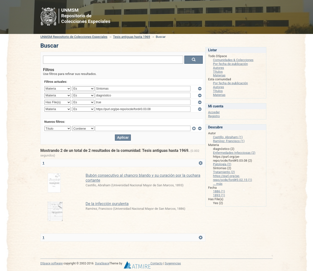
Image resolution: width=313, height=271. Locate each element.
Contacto (157, 263)
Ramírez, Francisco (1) (229, 141)
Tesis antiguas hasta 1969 (131, 37)
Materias (219, 75)
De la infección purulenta (107, 203)
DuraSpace (102, 263)
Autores (218, 68)
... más (218, 184)
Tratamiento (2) (224, 172)
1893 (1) (219, 195)
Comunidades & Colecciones (233, 60)
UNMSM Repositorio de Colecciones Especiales (73, 37)
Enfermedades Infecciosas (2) (234, 153)
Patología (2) (222, 164)
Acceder (214, 112)
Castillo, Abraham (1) (228, 137)
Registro (214, 116)
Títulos (218, 71)
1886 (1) (219, 191)
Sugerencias (173, 263)
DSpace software (51, 263)
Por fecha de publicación (230, 64)
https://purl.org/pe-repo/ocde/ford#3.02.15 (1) (232, 178)
